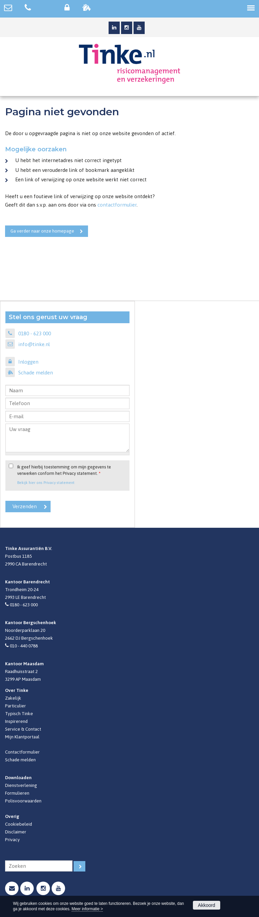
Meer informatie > (87, 909)
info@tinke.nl (34, 344)
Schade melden (35, 372)
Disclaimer (15, 831)
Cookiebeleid (18, 824)
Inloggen (28, 362)
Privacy (12, 839)
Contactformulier (22, 752)
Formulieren (17, 793)
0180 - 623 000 (34, 333)
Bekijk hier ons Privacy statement (46, 482)
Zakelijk (13, 698)
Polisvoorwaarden (23, 800)
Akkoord (206, 905)
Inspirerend (16, 721)
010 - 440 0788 (24, 645)
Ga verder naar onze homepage (42, 231)
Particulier (15, 705)
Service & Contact (23, 729)
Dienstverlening (21, 785)
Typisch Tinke (19, 713)
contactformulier (117, 205)
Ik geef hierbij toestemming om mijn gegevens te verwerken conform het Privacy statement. (64, 470)
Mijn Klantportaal (22, 736)
